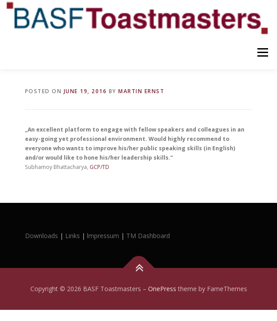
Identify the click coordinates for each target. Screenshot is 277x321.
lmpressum (103, 235)
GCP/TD (99, 167)
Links (72, 235)
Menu (262, 52)
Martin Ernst (141, 91)
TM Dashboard (148, 235)
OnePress (162, 288)
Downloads (42, 235)
